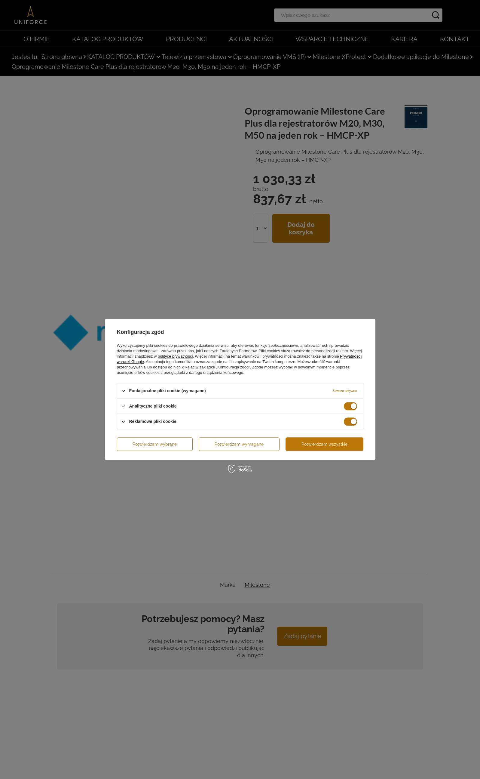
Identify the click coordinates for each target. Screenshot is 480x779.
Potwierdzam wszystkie (324, 444)
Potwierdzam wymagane (239, 444)
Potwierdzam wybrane (155, 444)
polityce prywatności (175, 356)
